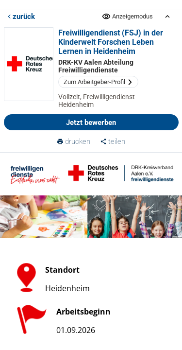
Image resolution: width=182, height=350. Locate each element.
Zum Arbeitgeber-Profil (98, 82)
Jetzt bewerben (91, 122)
